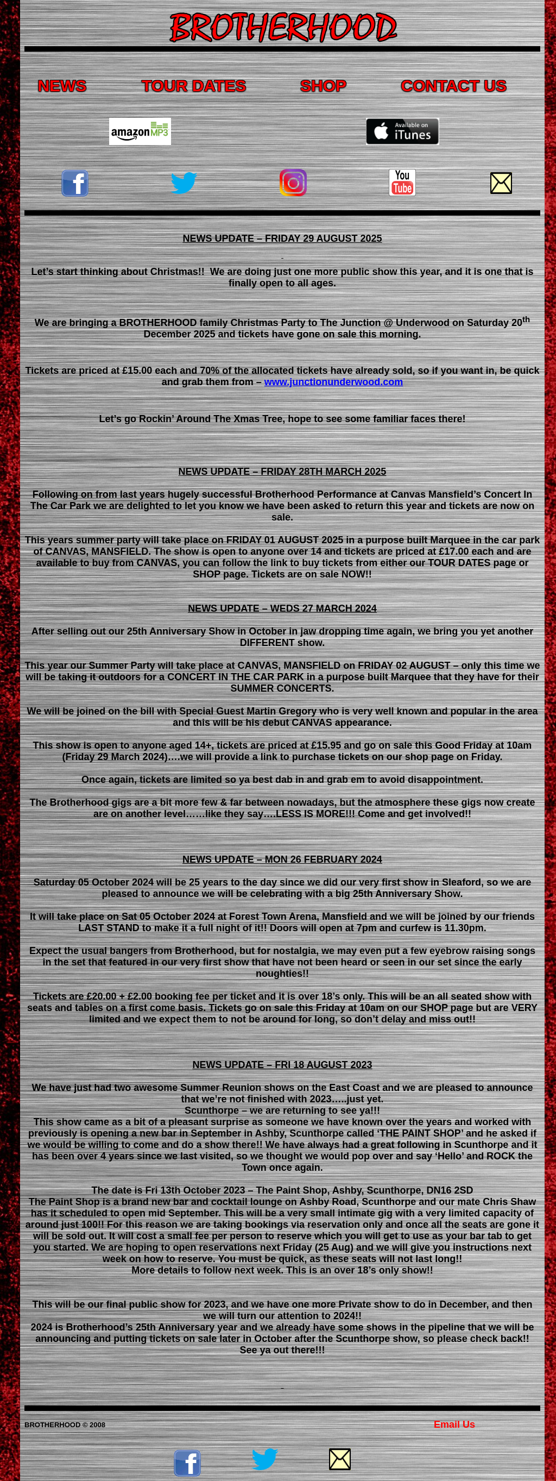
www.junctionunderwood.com (333, 381)
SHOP (323, 86)
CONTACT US (454, 86)
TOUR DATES (194, 86)
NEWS (61, 86)
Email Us (454, 1424)
